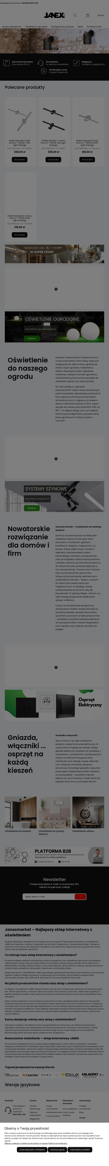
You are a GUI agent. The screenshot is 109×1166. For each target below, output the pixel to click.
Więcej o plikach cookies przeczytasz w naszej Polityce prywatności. (36, 1143)
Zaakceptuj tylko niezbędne (32, 1149)
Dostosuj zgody (57, 1149)
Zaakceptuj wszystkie (80, 1149)
